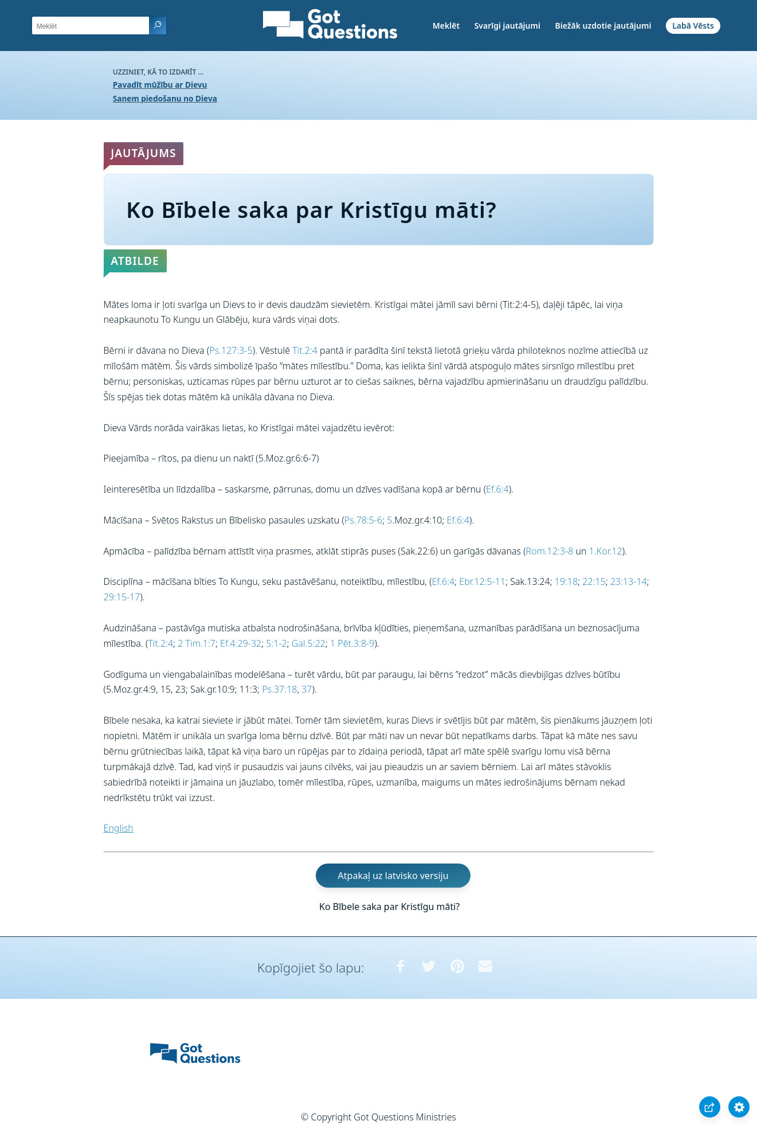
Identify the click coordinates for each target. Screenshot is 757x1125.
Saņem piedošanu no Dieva (165, 98)
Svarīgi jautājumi (507, 25)
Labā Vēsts (693, 25)
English (119, 828)
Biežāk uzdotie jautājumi (603, 25)
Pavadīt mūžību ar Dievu (160, 84)
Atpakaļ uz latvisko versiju (393, 875)
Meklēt (446, 25)
